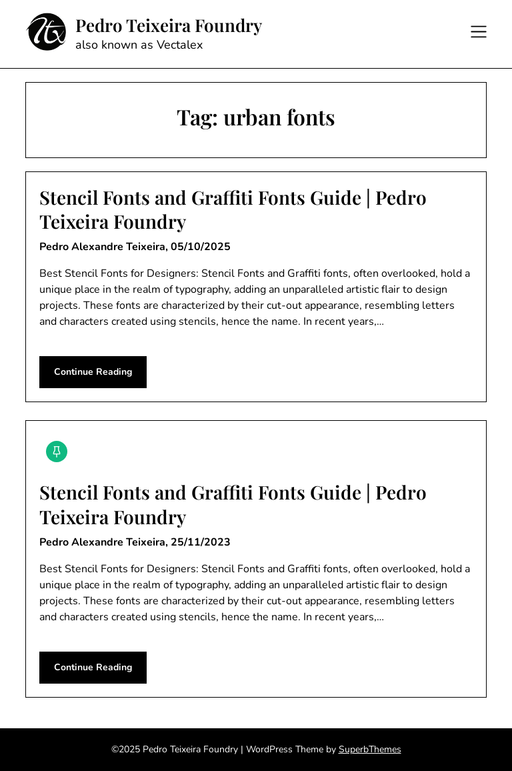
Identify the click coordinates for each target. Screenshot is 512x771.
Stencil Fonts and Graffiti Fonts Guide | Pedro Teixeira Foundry (233, 209)
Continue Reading (93, 371)
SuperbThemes (370, 749)
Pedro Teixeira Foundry (168, 25)
